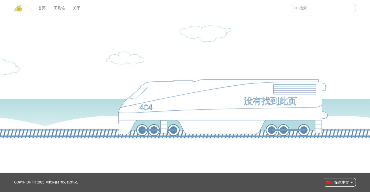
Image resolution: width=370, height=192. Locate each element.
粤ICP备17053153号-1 (62, 182)
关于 (76, 8)
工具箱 (59, 8)
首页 (42, 8)
